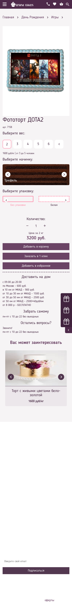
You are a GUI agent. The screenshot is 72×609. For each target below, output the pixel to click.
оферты (49, 600)
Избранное (11, 503)
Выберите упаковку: (18, 191)
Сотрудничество (14, 508)
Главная (9, 477)
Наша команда (13, 513)
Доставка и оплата (16, 487)
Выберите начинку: (18, 159)
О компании (12, 482)
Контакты (10, 492)
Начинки (10, 498)
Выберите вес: (14, 133)
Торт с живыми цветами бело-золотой (36, 393)
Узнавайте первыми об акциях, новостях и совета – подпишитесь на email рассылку (32, 553)
